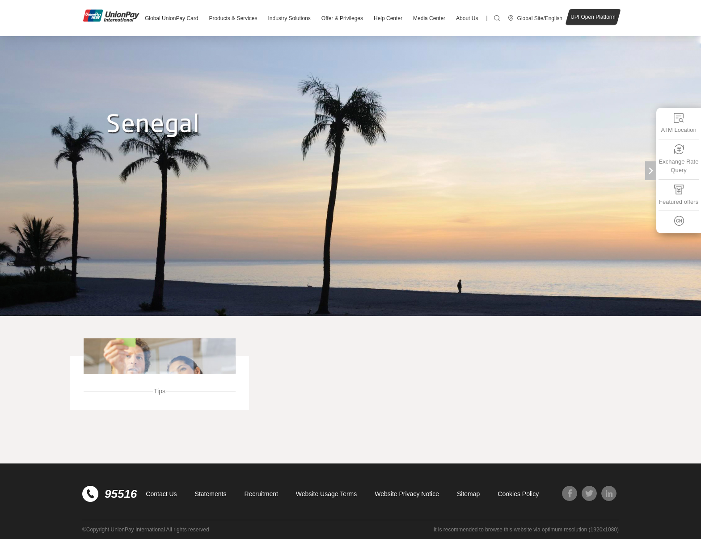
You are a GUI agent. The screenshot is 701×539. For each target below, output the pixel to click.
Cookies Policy (518, 493)
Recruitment (261, 493)
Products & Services (233, 18)
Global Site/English (539, 18)
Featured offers (678, 194)
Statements (211, 493)
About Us (467, 18)
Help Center (388, 18)
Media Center (429, 18)
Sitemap (468, 493)
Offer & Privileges (342, 18)
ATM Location (678, 122)
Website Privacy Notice (407, 493)
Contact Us (161, 493)
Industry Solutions (289, 18)
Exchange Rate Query (679, 159)
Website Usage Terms (326, 493)
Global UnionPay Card (171, 18)
